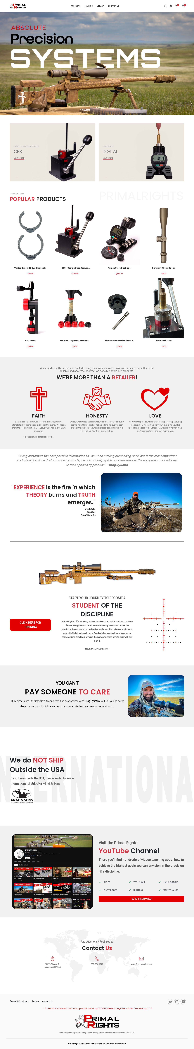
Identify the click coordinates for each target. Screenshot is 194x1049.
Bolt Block (30, 340)
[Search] (165, 6)
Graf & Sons (52, 783)
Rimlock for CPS (163, 340)
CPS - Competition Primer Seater (75, 268)
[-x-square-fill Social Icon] (183, 1001)
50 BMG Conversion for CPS (119, 340)
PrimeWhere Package (119, 268)
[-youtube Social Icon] (170, 1001)
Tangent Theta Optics (163, 268)
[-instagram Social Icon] (176, 1001)
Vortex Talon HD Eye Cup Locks (30, 268)
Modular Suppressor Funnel (74, 340)
